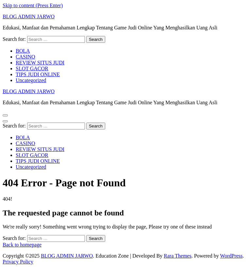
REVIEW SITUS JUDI (40, 62)
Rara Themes (178, 256)
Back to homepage (22, 244)
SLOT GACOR (32, 68)
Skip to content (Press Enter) (33, 5)
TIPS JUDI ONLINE (38, 74)
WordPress (231, 256)
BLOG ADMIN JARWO (29, 16)
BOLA (23, 51)
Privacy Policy (18, 261)
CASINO (25, 56)
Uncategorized (31, 80)
